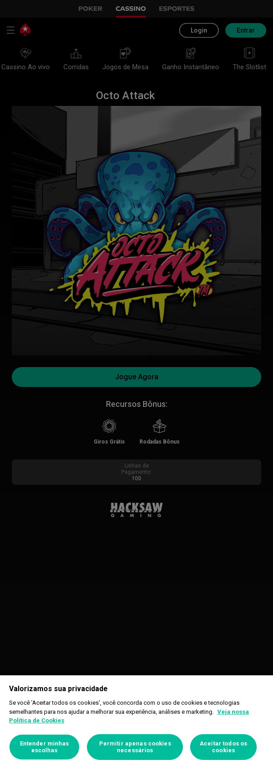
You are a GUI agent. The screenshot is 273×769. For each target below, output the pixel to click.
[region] (136, 722)
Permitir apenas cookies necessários (135, 747)
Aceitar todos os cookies (223, 747)
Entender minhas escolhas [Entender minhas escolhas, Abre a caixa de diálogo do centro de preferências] (44, 747)
